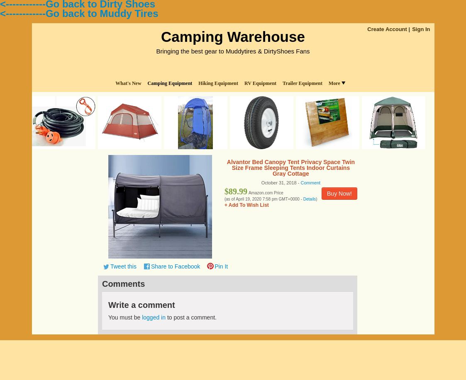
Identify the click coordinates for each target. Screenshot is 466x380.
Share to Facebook (175, 266)
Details (309, 199)
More (337, 83)
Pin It (221, 266)
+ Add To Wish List (246, 205)
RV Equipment (260, 83)
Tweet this (123, 266)
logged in (154, 317)
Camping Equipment (170, 83)
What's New (128, 83)
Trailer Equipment (302, 83)
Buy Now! (339, 193)
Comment (311, 182)
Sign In (421, 29)
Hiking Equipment (218, 83)
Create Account (387, 29)
